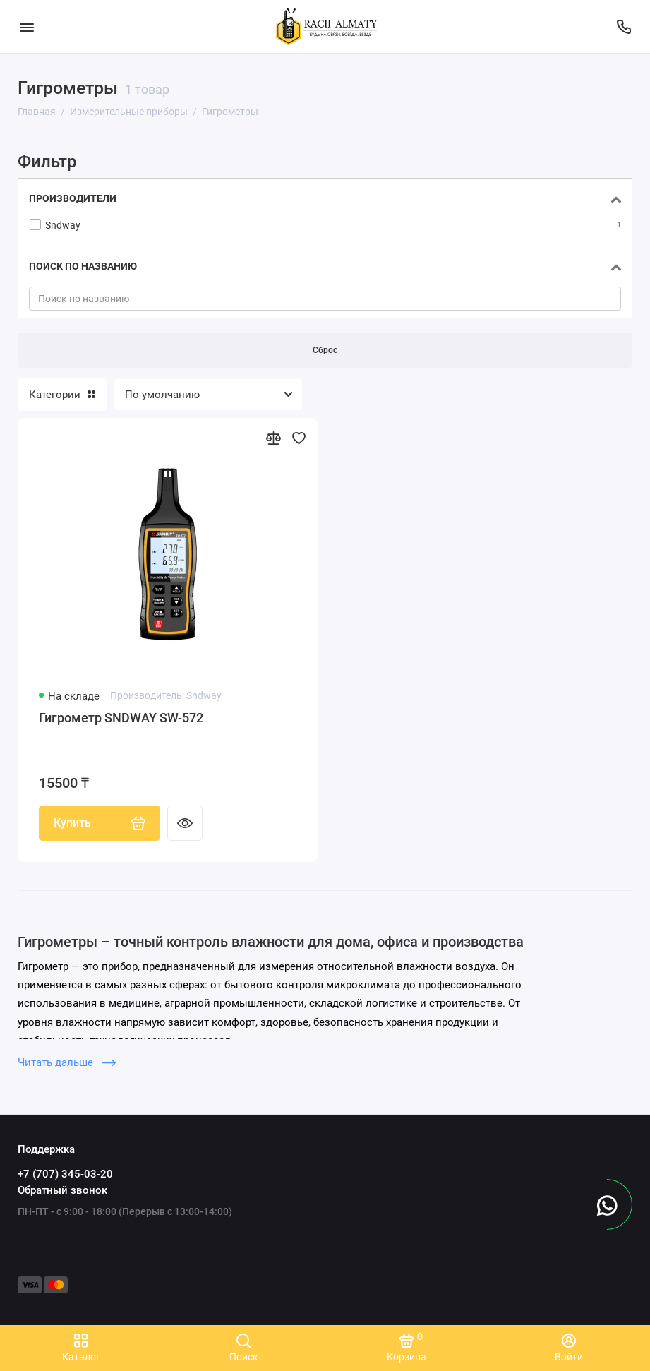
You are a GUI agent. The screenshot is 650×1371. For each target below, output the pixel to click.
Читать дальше (67, 1062)
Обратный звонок (62, 1190)
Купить (99, 823)
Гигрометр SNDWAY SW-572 (121, 717)
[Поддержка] (623, 26)
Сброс (325, 350)
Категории (62, 394)
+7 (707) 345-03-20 (65, 1174)
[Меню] (26, 26)
